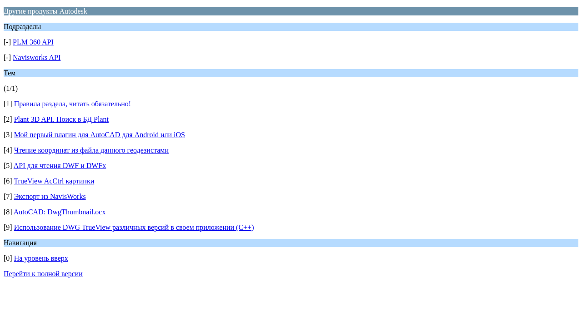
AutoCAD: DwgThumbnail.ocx (60, 212)
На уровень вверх (41, 258)
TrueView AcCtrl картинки (54, 181)
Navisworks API (36, 57)
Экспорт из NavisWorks (50, 196)
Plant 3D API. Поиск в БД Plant (61, 119)
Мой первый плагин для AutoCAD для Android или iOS (99, 135)
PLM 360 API (33, 42)
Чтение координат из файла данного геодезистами (91, 150)
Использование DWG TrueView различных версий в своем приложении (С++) (134, 227)
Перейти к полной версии (43, 273)
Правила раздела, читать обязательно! (72, 104)
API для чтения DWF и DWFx (60, 165)
